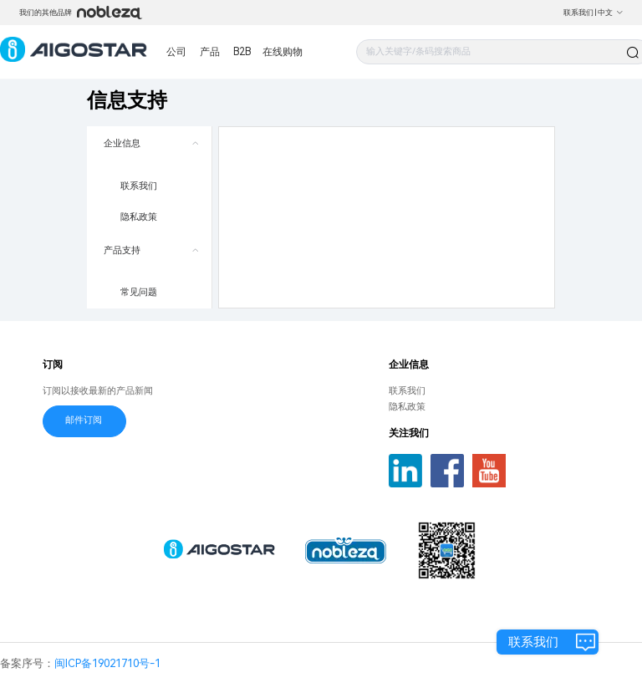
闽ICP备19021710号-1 (107, 663)
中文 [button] (611, 12)
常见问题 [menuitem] (138, 292)
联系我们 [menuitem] (138, 186)
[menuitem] (149, 179)
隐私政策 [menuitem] (138, 216)
